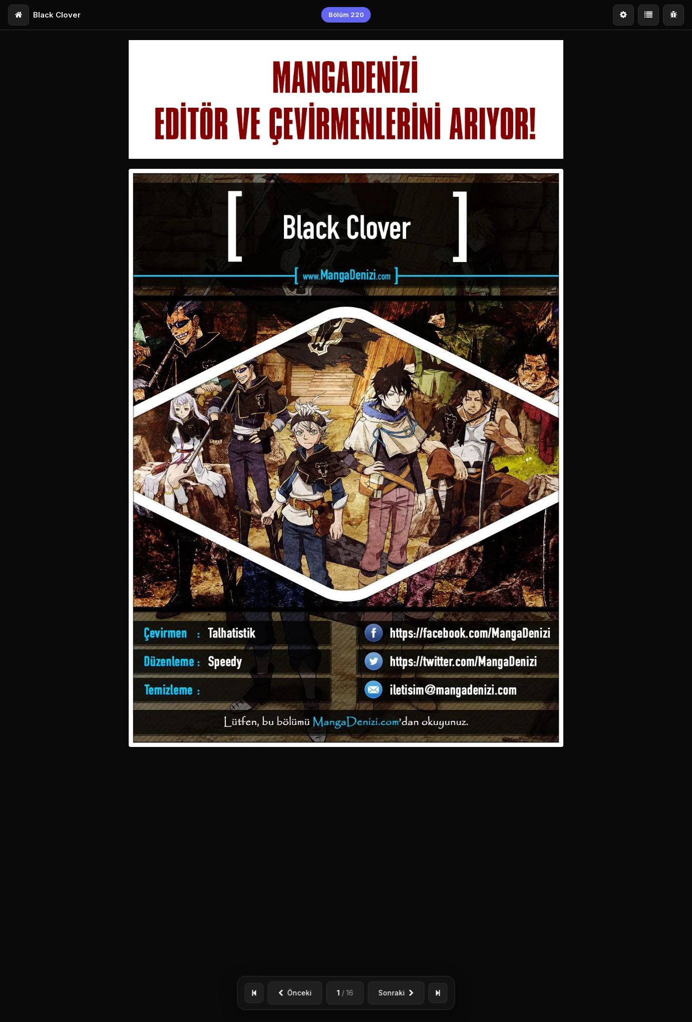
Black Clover (57, 15)
